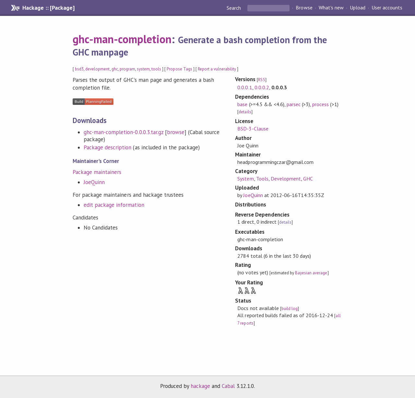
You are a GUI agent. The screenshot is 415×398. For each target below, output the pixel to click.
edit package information (114, 204)
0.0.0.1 (244, 87)
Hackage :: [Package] (48, 8)
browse (175, 132)
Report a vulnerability (217, 69)
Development (286, 178)
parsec (294, 104)
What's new (331, 8)
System (245, 178)
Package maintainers (97, 172)
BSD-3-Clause (252, 128)
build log (289, 308)
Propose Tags (179, 69)
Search (234, 8)
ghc (115, 69)
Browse (304, 8)
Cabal (228, 386)
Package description (107, 147)
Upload (357, 8)
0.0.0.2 (262, 87)
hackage (200, 386)
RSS (261, 79)
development (97, 69)
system (143, 69)
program (127, 69)
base (242, 104)
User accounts (387, 8)
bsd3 (79, 69)
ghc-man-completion (122, 39)
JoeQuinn (94, 182)
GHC (308, 178)
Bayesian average (311, 273)
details (245, 112)
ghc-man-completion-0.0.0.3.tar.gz (123, 132)
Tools (262, 178)
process (320, 104)
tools (156, 69)
